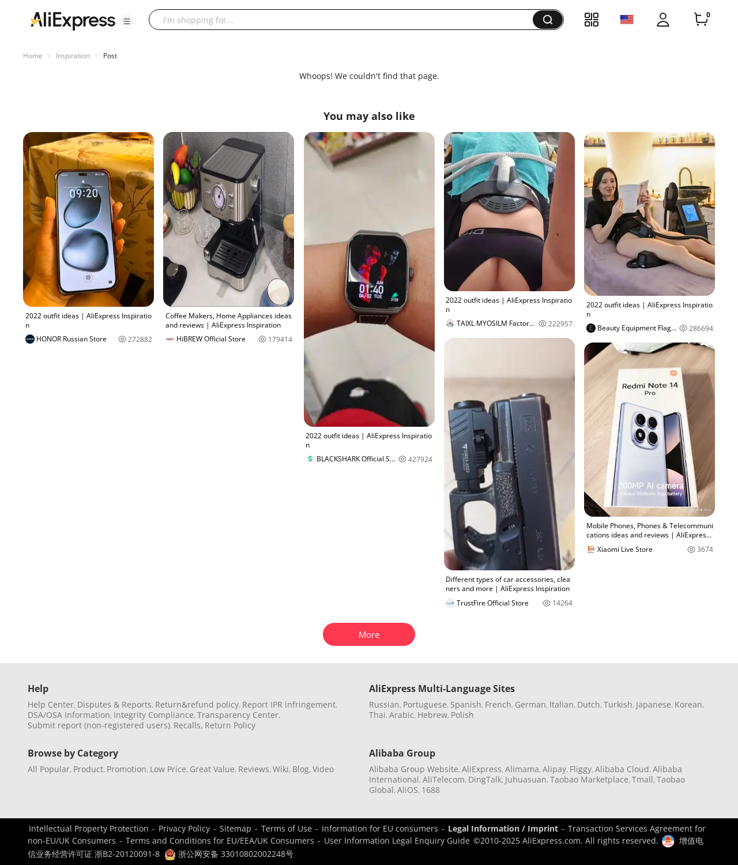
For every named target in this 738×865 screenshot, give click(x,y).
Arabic (401, 714)
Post (110, 56)
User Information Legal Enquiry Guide (397, 840)
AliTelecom (444, 779)
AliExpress (482, 769)
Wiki (281, 769)
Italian (561, 704)
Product (88, 769)
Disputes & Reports (114, 704)
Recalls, (188, 725)
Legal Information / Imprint (503, 828)
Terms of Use (286, 828)
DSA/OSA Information (69, 714)
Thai (377, 714)
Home (33, 56)
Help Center (51, 704)
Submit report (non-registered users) (99, 725)
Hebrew (432, 714)
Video (323, 769)
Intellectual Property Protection (89, 828)
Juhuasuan (526, 779)
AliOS (407, 789)
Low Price (168, 769)
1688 (430, 789)
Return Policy (230, 725)
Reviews (253, 769)
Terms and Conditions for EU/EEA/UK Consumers (220, 840)
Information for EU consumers (380, 828)
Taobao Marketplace (589, 779)
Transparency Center (237, 714)
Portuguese (425, 704)
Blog (300, 769)
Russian (384, 704)
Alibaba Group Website (413, 769)
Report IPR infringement (289, 704)
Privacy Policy (184, 828)
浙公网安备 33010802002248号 (228, 853)
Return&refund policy (197, 704)
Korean (688, 704)
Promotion (126, 769)
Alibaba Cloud (622, 769)
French (498, 704)
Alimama (522, 769)
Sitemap (235, 828)
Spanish (465, 704)
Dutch (588, 704)
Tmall (642, 779)
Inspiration (73, 56)
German (530, 704)
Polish (462, 714)
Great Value (212, 769)
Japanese (653, 704)
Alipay (554, 769)
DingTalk (485, 779)
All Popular (49, 769)
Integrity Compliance (154, 714)
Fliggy (581, 769)
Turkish (618, 704)
